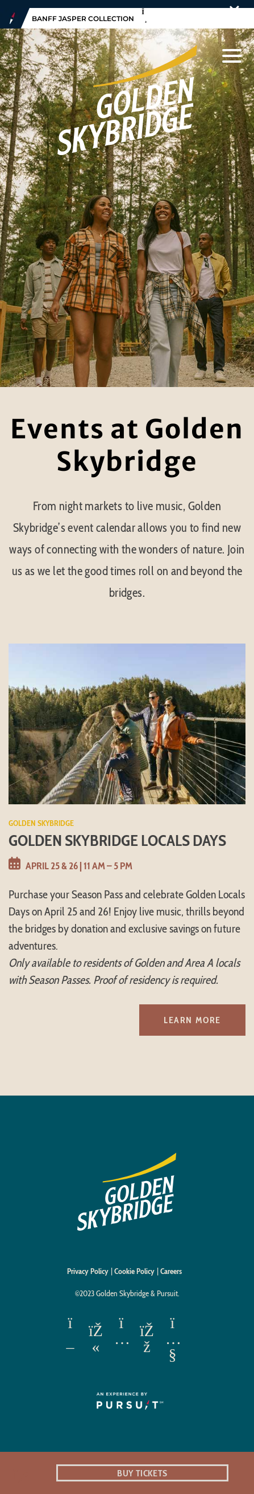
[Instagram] (121, 1331)
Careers (171, 1264)
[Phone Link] (21, 1473)
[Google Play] (96, 1332)
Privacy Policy (88, 1264)
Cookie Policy (134, 1264)
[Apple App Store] (70, 1331)
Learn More (192, 1012)
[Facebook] (147, 1332)
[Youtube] (172, 1331)
